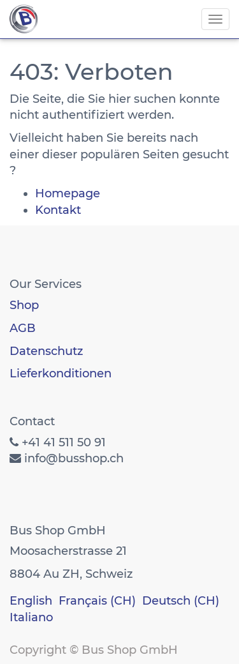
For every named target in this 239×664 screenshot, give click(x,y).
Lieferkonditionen (61, 373)
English (31, 601)
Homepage (67, 193)
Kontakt (58, 210)
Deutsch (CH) (180, 601)
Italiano (31, 617)
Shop (24, 305)
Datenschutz (46, 351)
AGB (23, 328)
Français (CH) (97, 601)
